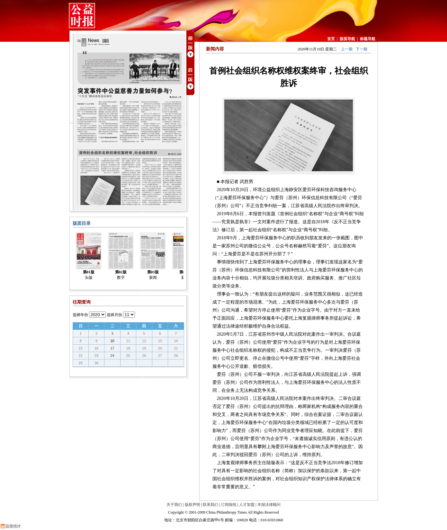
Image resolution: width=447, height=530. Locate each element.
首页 (331, 39)
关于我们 (174, 504)
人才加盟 (247, 504)
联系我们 (210, 504)
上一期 (347, 49)
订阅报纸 (229, 504)
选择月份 (114, 315)
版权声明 (192, 504)
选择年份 (80, 315)
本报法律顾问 (269, 504)
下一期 (361, 49)
